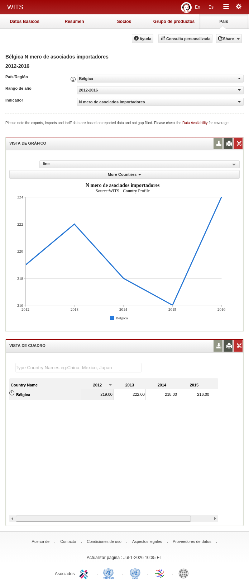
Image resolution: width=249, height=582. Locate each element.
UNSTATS (135, 573)
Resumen (74, 21)
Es (211, 7)
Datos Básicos (24, 21)
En (197, 7)
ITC (85, 573)
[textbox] (78, 367)
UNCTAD (110, 573)
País (223, 21)
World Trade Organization (160, 573)
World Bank (185, 573)
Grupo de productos (174, 21)
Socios (124, 21)
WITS (15, 7)
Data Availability (195, 123)
